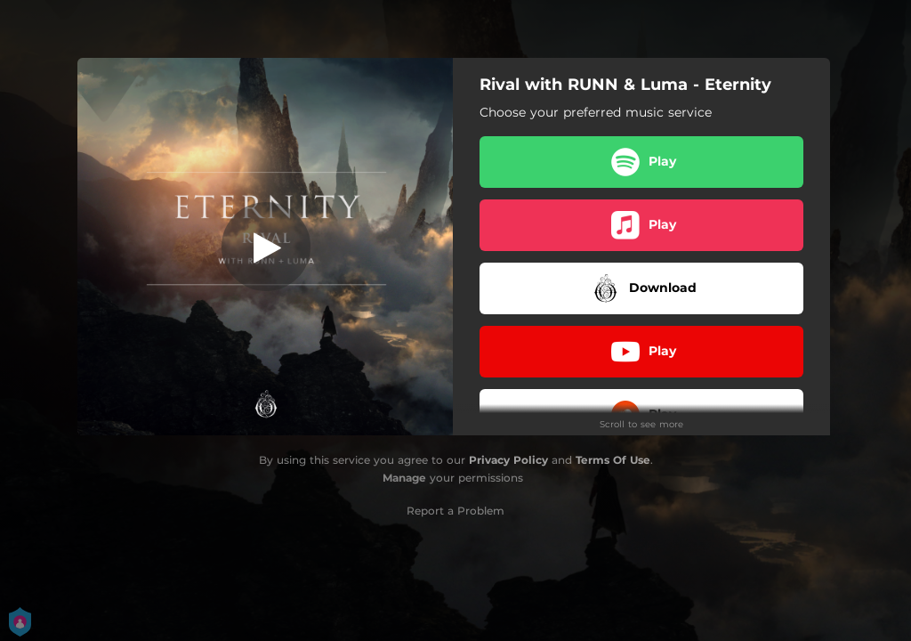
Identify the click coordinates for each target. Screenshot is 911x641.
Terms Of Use (613, 460)
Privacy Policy (508, 460)
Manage (404, 477)
